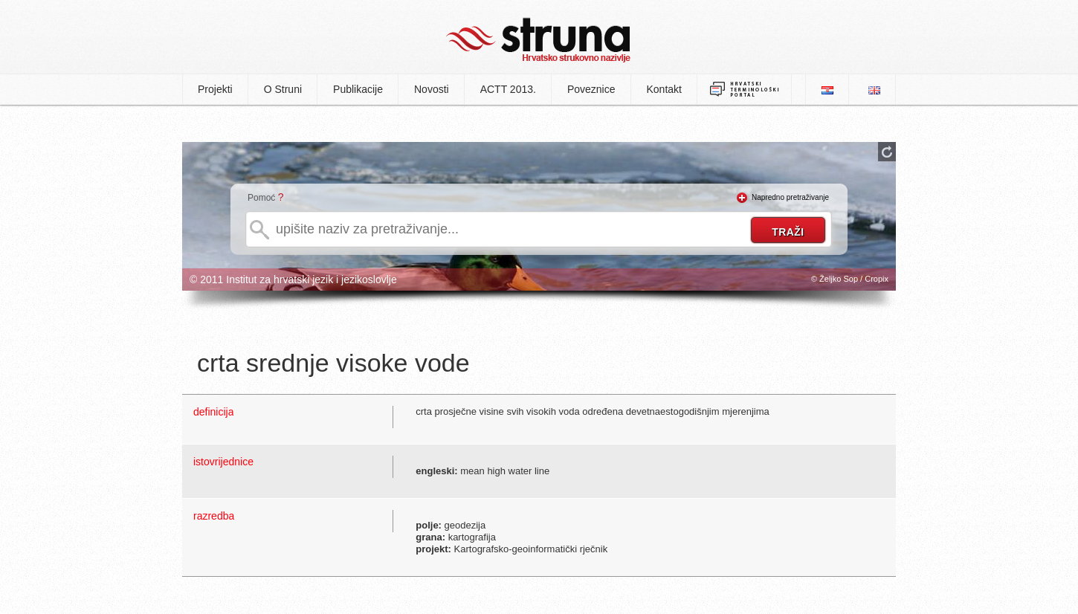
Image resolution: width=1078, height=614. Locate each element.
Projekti (215, 89)
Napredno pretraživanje (790, 197)
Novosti (431, 89)
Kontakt (664, 89)
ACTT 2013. (508, 89)
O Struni (283, 89)
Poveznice (591, 89)
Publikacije (358, 89)
